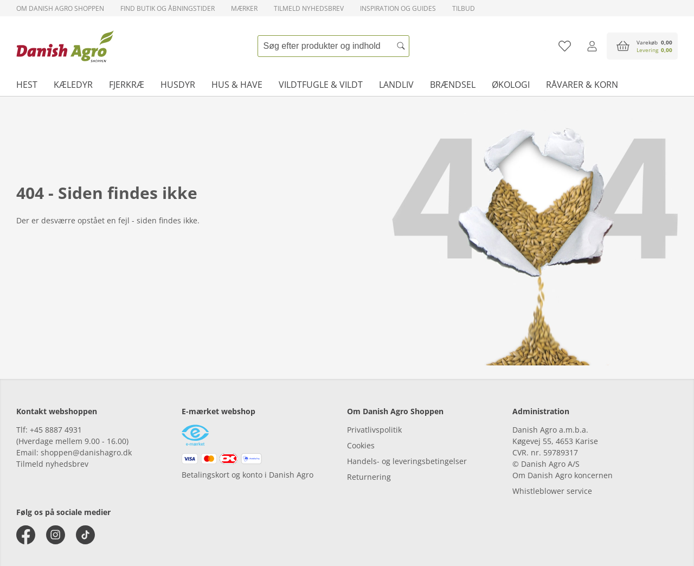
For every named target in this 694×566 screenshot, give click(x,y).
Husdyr (177, 85)
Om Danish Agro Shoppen (60, 8)
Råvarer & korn (582, 85)
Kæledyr (73, 85)
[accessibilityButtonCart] (642, 46)
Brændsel (452, 85)
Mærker (244, 8)
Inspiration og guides (398, 8)
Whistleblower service (552, 491)
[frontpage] (65, 46)
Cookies (361, 445)
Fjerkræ (126, 85)
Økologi (511, 85)
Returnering (369, 477)
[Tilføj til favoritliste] (564, 46)
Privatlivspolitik (374, 429)
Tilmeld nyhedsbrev (309, 8)
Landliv (396, 85)
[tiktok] (85, 534)
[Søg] (401, 46)
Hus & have (236, 85)
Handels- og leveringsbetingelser (407, 461)
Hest (26, 85)
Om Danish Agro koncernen (562, 475)
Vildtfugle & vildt (321, 85)
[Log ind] (592, 46)
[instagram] (55, 534)
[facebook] (25, 534)
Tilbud (463, 8)
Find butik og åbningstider (167, 8)
